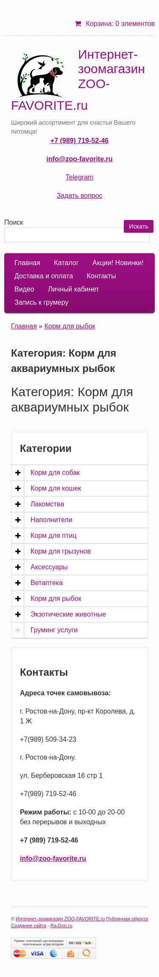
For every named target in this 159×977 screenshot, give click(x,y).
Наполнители (52, 519)
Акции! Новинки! (118, 262)
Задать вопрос (79, 195)
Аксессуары (49, 567)
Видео (24, 289)
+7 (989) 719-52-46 (79, 140)
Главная (27, 262)
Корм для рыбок (70, 326)
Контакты (101, 276)
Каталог (66, 262)
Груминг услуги (54, 630)
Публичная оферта (127, 918)
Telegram (80, 177)
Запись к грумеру (41, 302)
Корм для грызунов (61, 551)
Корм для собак (55, 472)
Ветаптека (47, 582)
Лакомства (47, 504)
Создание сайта (28, 925)
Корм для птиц (53, 535)
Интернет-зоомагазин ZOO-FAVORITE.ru (78, 79)
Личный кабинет (73, 289)
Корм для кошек (56, 488)
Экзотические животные (68, 614)
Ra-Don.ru (61, 925)
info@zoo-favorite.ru (79, 159)
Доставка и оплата (43, 276)
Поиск (13, 222)
